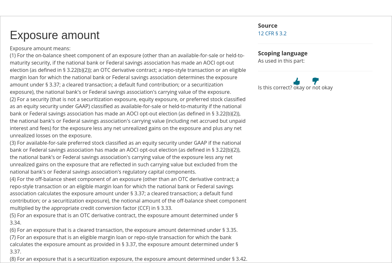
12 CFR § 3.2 (272, 33)
